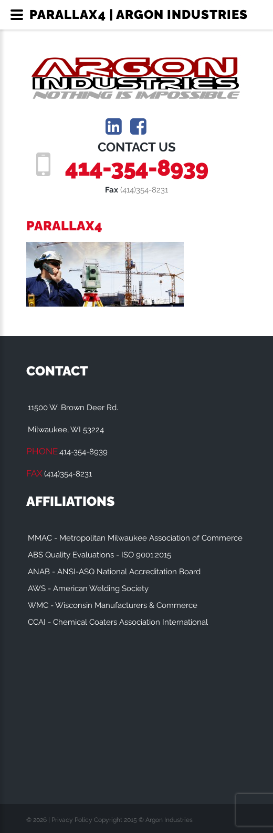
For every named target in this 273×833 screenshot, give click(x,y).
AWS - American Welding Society (88, 588)
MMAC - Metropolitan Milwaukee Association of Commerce (135, 538)
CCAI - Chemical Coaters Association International (118, 622)
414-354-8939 (136, 168)
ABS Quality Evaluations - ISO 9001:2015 (99, 555)
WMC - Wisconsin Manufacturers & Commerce (112, 605)
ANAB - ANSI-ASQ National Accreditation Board (114, 571)
